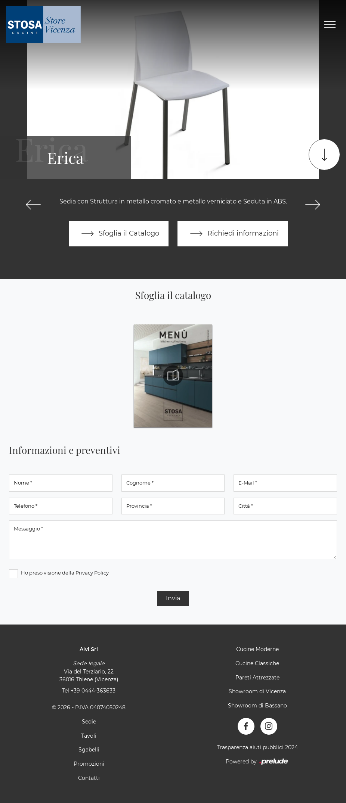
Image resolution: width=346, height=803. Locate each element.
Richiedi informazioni (233, 233)
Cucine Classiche (257, 663)
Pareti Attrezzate (257, 677)
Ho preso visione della (65, 573)
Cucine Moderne (257, 649)
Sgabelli (88, 750)
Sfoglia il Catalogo (118, 233)
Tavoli (88, 735)
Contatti (89, 778)
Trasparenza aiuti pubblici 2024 (257, 747)
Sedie (89, 721)
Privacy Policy (92, 573)
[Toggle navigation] (330, 25)
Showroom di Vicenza (257, 691)
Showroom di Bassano (257, 705)
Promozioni (89, 763)
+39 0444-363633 (93, 690)
